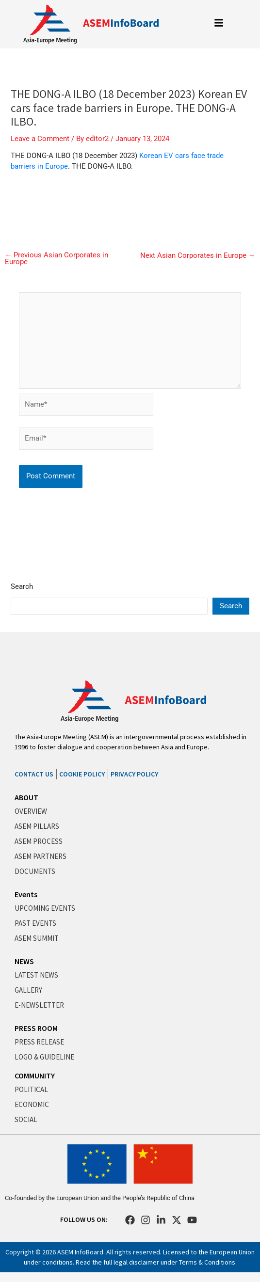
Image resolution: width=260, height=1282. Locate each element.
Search (22, 586)
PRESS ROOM (36, 1028)
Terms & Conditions (207, 1262)
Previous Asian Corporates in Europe (57, 259)
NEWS (24, 961)
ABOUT (26, 797)
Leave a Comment (40, 138)
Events (26, 894)
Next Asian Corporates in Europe (198, 255)
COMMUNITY (35, 1075)
